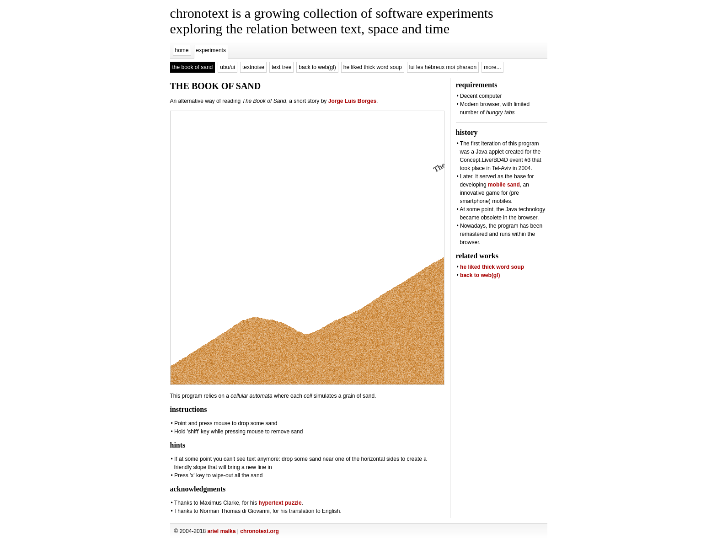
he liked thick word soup (372, 67)
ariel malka (221, 531)
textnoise (253, 67)
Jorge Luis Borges (352, 101)
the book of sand (192, 67)
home (182, 50)
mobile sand (504, 184)
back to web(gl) (317, 67)
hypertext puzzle (280, 503)
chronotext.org (259, 531)
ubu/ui (227, 67)
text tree (281, 67)
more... (492, 67)
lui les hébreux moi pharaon (442, 67)
